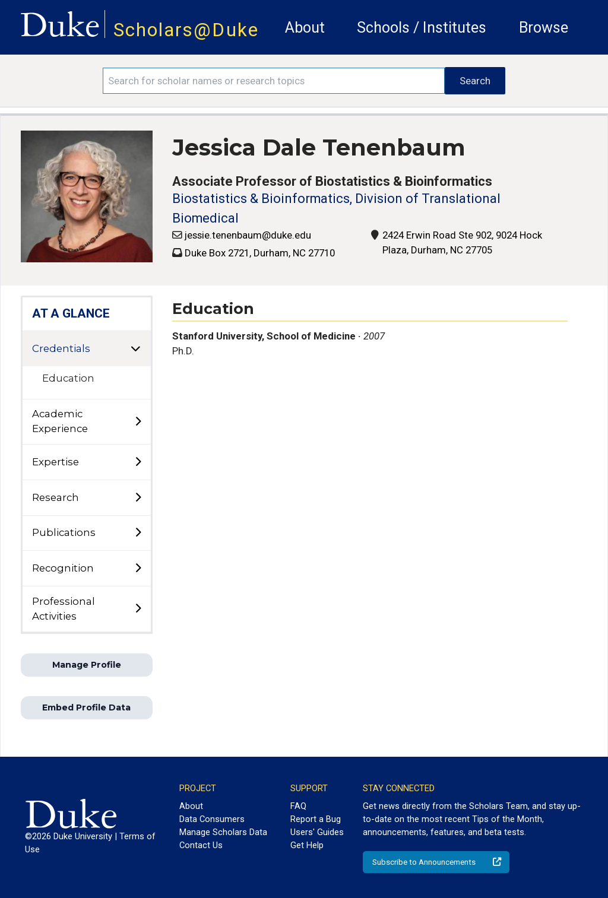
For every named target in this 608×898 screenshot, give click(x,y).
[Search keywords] (274, 81)
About (305, 27)
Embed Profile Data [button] (86, 707)
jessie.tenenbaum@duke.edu (248, 235)
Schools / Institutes (421, 27)
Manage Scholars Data (223, 832)
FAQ (298, 806)
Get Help (307, 845)
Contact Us (201, 845)
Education (68, 378)
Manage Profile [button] (86, 664)
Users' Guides (317, 832)
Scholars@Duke (186, 30)
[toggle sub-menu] (138, 422)
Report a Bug (315, 819)
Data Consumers (212, 819)
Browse (543, 27)
